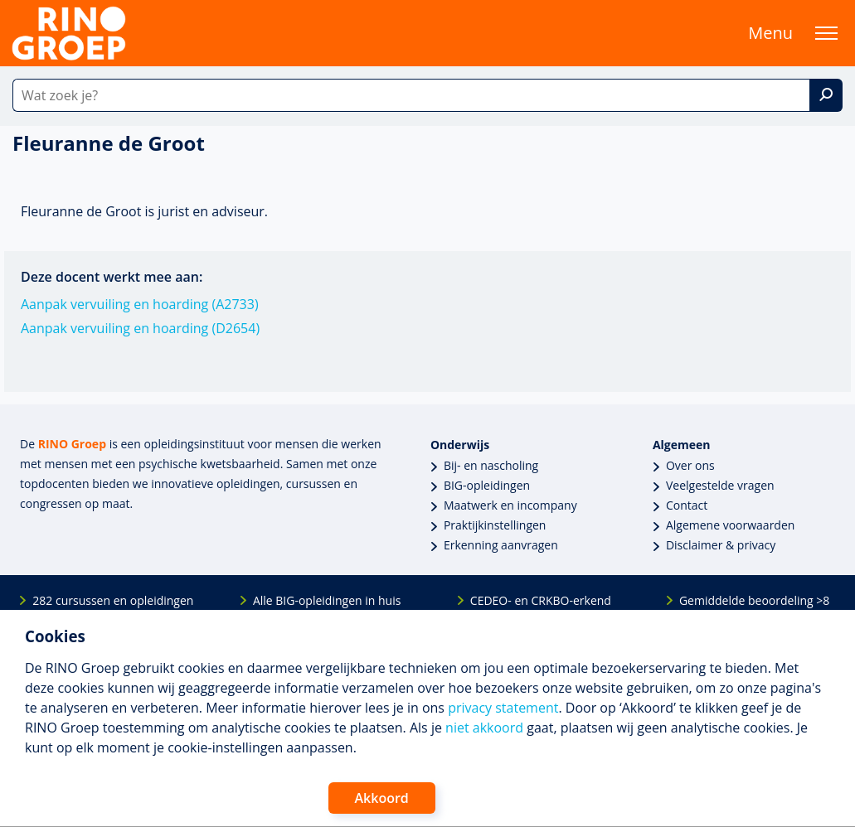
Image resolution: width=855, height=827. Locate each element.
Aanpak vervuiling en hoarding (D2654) (140, 328)
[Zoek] (826, 95)
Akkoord (382, 798)
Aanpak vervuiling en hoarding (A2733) (140, 304)
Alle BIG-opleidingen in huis (327, 600)
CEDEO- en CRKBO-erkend (540, 600)
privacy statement (503, 708)
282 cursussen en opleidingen (112, 600)
